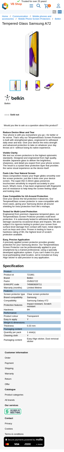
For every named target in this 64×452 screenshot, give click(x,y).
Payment (9, 363)
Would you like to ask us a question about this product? (31, 125)
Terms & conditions (14, 434)
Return (8, 379)
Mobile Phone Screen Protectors (34, 19)
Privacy (8, 423)
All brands (10, 400)
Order (7, 357)
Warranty (9, 373)
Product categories (14, 394)
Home (5, 16)
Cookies (9, 428)
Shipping (9, 368)
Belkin (58, 19)
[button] (59, 31)
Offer (7, 384)
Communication (20, 16)
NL (54, 12)
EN (59, 12)
